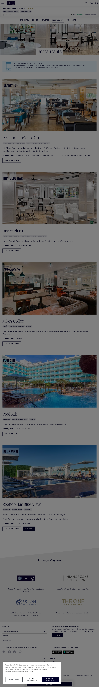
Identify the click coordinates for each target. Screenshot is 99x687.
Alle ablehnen (14, 679)
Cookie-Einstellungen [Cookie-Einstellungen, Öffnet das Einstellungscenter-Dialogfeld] (32, 679)
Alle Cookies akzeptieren (50, 679)
